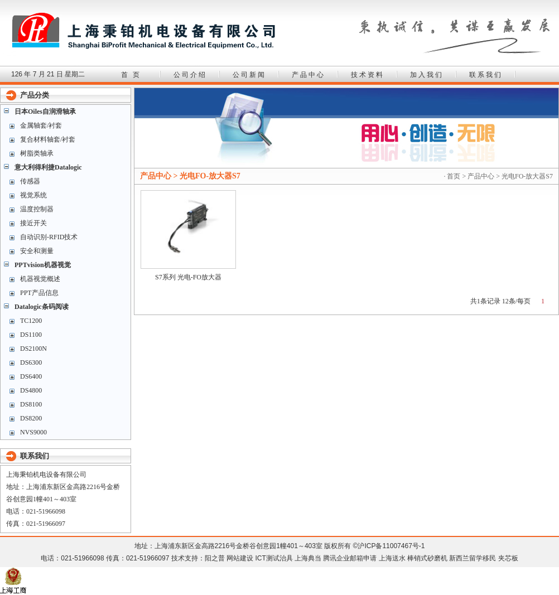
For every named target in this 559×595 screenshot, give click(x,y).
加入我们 (427, 75)
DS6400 (31, 376)
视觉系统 (33, 195)
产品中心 (308, 75)
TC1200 (31, 321)
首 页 (131, 75)
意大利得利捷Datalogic (48, 167)
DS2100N (33, 348)
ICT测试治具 (273, 558)
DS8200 (31, 418)
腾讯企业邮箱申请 (350, 558)
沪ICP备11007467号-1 (391, 546)
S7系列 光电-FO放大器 (188, 277)
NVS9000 (33, 432)
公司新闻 (249, 75)
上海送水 (392, 558)
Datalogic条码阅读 (42, 307)
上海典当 (308, 558)
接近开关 (33, 223)
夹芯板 (508, 558)
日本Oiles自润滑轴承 (45, 111)
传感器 (30, 181)
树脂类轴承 (37, 153)
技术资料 (367, 75)
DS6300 (31, 362)
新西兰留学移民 (472, 558)
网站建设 (240, 558)
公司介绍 (190, 75)
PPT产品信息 (39, 293)
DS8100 (31, 404)
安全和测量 (37, 251)
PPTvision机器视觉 (43, 265)
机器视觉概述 (40, 279)
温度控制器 (37, 209)
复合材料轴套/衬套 (47, 139)
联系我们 (486, 75)
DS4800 (31, 390)
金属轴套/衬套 (41, 125)
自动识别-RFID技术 (49, 237)
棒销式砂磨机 (427, 558)
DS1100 (31, 334)
